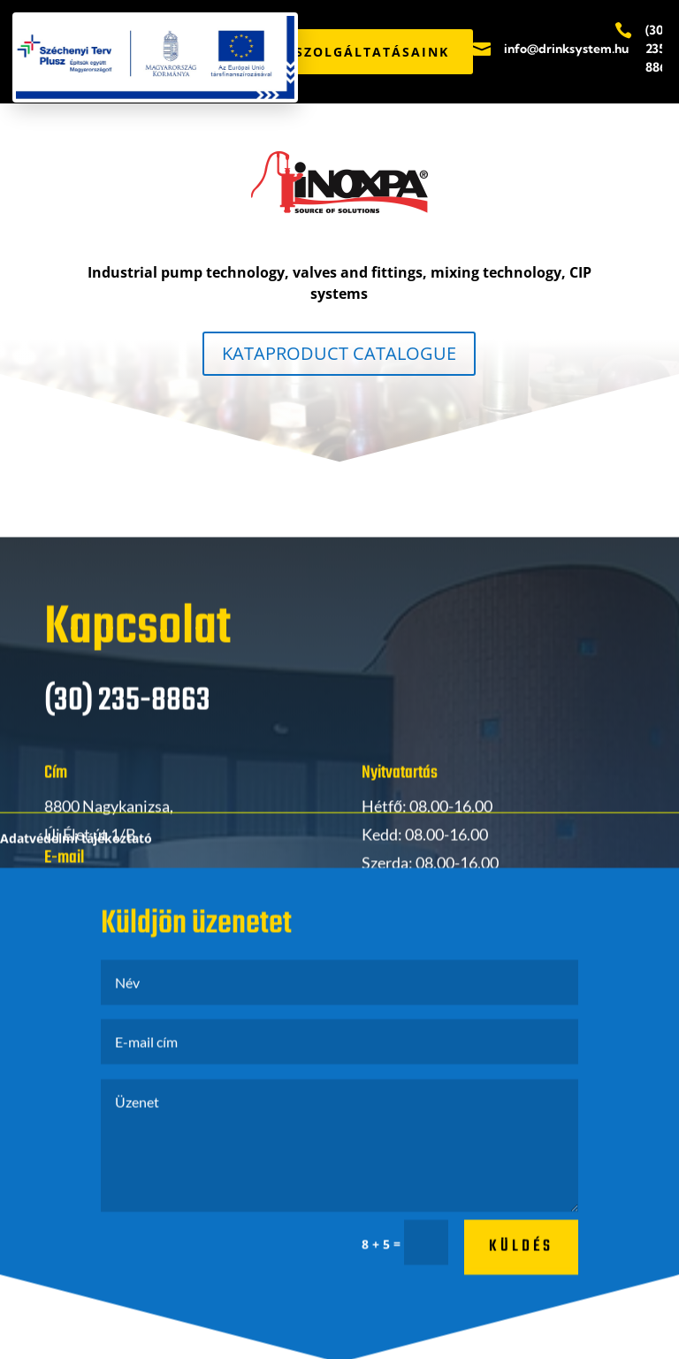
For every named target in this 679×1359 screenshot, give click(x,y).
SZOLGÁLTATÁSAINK (372, 51)
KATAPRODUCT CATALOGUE (339, 353)
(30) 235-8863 (659, 48)
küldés (521, 1256)
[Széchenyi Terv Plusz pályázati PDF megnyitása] (155, 57)
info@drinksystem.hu (566, 49)
